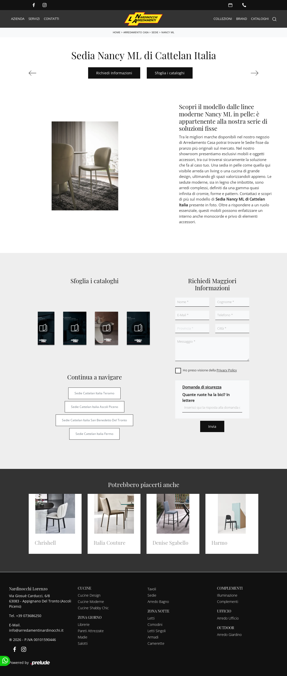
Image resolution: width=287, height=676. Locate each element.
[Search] (274, 19)
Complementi (227, 601)
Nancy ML (167, 32)
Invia (212, 426)
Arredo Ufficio (228, 618)
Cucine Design (89, 595)
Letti (151, 618)
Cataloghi (260, 18)
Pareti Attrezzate (91, 630)
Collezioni (222, 18)
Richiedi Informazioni (114, 73)
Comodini (155, 624)
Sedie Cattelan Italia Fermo (94, 434)
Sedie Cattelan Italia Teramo (94, 393)
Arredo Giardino (229, 634)
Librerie (84, 624)
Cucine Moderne (91, 601)
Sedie (155, 32)
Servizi (34, 18)
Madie (82, 637)
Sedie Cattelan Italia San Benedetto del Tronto (94, 420)
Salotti (83, 643)
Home (116, 32)
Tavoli (152, 589)
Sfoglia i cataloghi (170, 73)
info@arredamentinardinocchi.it (36, 630)
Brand (241, 18)
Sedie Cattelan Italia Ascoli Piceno (94, 407)
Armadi (153, 637)
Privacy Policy (227, 370)
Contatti (51, 18)
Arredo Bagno (158, 601)
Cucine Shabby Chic (93, 607)
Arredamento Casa (136, 32)
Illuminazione (227, 595)
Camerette (156, 643)
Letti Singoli (157, 630)
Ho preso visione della (210, 370)
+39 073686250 (28, 615)
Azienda (17, 18)
